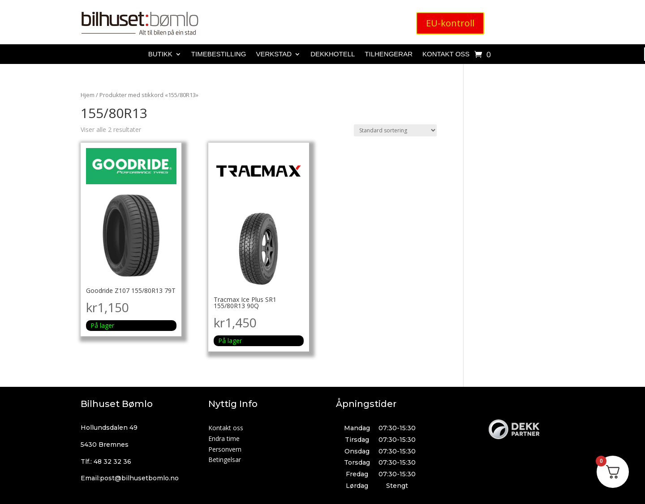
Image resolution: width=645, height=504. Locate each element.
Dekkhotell (332, 54)
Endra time (224, 438)
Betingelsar (224, 459)
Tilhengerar (389, 54)
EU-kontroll (450, 23)
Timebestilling (218, 54)
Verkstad (274, 54)
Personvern (224, 449)
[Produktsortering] (395, 130)
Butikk (160, 54)
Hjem (88, 95)
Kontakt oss (445, 54)
